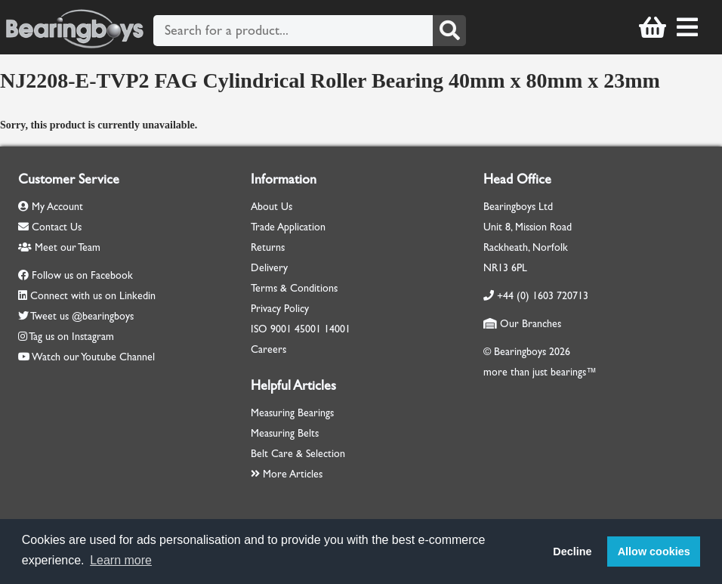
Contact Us (50, 227)
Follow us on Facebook (82, 275)
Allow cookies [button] (654, 551)
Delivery (269, 267)
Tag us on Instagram (71, 336)
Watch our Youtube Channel (93, 357)
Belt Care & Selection (298, 453)
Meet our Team (59, 247)
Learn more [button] (121, 560)
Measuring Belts (285, 433)
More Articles (286, 474)
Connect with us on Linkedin (93, 295)
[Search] (449, 30)
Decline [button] (572, 551)
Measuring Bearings (292, 412)
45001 (308, 329)
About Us (271, 206)
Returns (268, 247)
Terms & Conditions (294, 288)
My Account (50, 206)
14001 (337, 329)
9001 (281, 329)
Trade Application (288, 227)
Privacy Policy (280, 308)
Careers (268, 349)
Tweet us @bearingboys (82, 316)
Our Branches (522, 323)
